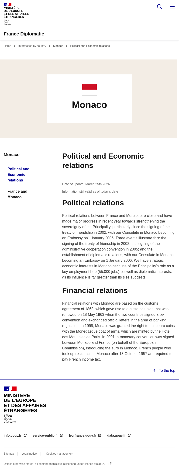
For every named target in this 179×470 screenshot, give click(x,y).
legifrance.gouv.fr (83, 435)
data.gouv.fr (117, 435)
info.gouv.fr (13, 435)
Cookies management (59, 453)
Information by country (32, 46)
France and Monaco (17, 194)
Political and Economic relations (18, 174)
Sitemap (9, 453)
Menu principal (172, 6)
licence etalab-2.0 (95, 464)
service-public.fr (46, 435)
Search (159, 6)
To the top (166, 371)
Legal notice (29, 453)
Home (7, 46)
